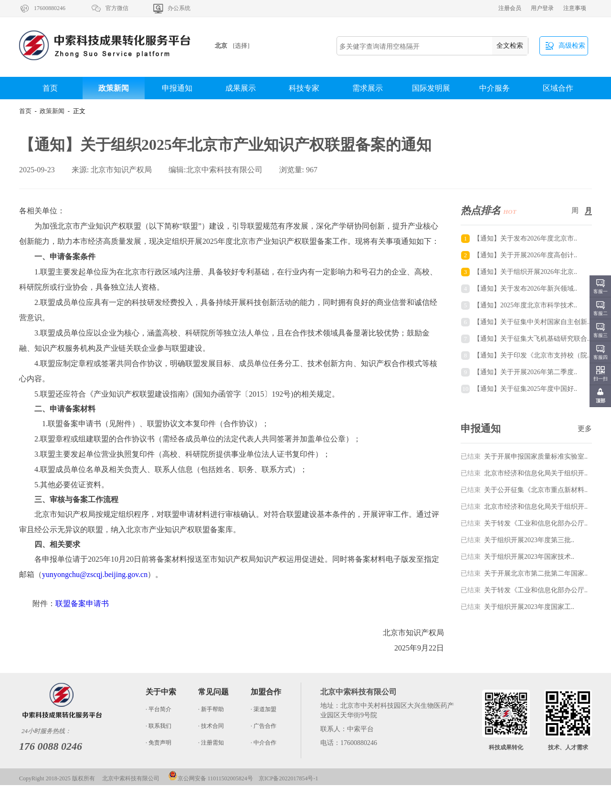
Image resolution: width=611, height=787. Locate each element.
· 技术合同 (211, 726)
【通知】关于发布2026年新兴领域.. (525, 288)
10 (466, 388)
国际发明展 (431, 88)
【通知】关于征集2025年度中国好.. (525, 388)
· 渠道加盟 (263, 709)
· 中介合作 (263, 742)
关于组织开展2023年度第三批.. (517, 540)
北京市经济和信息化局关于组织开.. (524, 473)
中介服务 (494, 88)
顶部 (600, 400)
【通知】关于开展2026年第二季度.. (525, 372)
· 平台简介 (158, 709)
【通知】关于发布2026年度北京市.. (525, 238)
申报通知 (177, 88)
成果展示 (240, 88)
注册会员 (509, 8)
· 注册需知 (211, 742)
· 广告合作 (263, 726)
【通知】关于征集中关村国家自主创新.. (532, 321)
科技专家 (304, 88)
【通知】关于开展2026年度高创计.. (525, 255)
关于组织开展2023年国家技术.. (517, 556)
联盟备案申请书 (82, 603)
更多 (585, 428)
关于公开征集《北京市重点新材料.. (524, 489)
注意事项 (574, 8)
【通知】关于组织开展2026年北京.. (525, 271)
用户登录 (542, 8)
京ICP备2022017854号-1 (288, 778)
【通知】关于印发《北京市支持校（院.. (532, 355)
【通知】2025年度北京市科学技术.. (525, 305)
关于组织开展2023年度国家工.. (517, 606)
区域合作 (558, 88)
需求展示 (367, 88)
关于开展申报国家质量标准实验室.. (524, 456)
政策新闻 (113, 88)
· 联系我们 (158, 726)
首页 (50, 88)
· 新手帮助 (211, 709)
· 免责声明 (158, 742)
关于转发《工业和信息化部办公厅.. (524, 523)
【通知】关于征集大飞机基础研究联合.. (532, 338)
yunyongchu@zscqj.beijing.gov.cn (94, 574)
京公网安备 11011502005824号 (210, 778)
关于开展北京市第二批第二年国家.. (524, 573)
